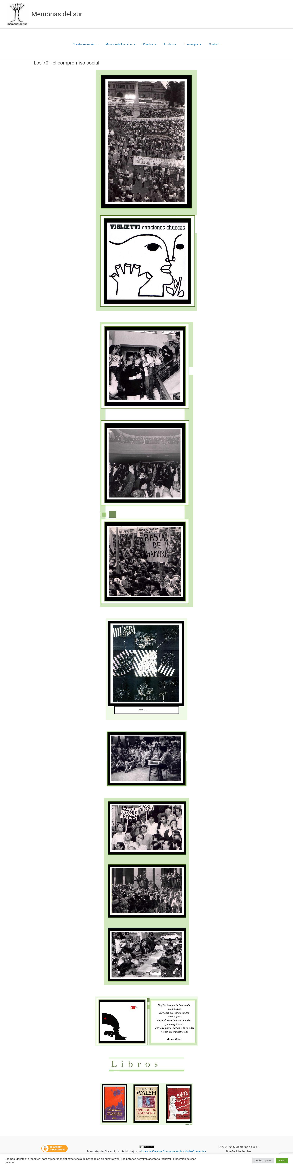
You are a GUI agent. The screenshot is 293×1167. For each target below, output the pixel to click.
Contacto (210, 44)
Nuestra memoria (90, 44)
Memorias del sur (56, 14)
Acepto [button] (282, 1160)
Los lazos (169, 44)
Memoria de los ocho (123, 44)
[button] (101, 44)
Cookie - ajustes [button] (263, 1160)
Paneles (150, 44)
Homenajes (190, 44)
